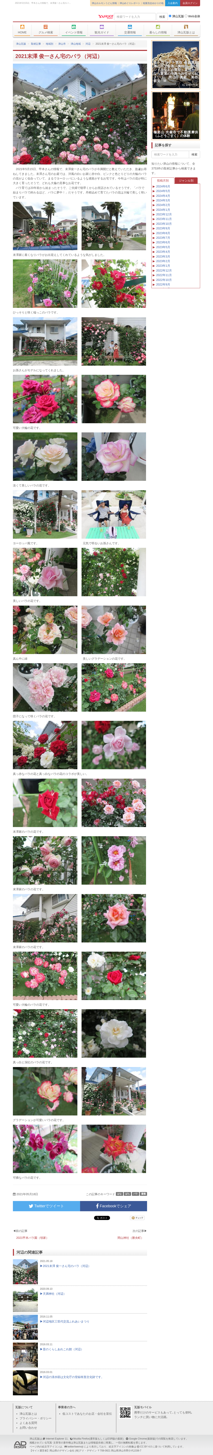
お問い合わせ (28, 1427)
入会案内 (173, 3)
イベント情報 (73, 29)
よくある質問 (28, 1423)
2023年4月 (163, 251)
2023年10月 (164, 223)
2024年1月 (163, 209)
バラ (135, 1194)
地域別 (49, 43)
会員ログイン (190, 3)
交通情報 (129, 29)
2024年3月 (163, 200)
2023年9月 (163, 228)
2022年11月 (164, 275)
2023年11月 (164, 219)
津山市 (62, 43)
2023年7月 (163, 237)
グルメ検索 (45, 29)
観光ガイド (101, 29)
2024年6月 (163, 186)
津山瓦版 (43, 16)
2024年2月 (163, 205)
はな (119, 1194)
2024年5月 (163, 191)
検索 (162, 16)
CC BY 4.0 (146, 1446)
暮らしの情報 (158, 29)
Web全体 (192, 16)
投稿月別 (163, 180)
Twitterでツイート (46, 1206)
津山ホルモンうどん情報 (104, 3)
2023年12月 (164, 214)
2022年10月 (164, 280)
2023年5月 (163, 247)
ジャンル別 (186, 180)
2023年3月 (163, 256)
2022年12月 (164, 270)
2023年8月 (163, 233)
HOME (22, 29)
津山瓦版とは (186, 29)
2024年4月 (163, 195)
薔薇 (143, 1194)
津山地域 (76, 43)
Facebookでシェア (113, 1206)
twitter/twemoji (75, 1446)
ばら (127, 1194)
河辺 (87, 43)
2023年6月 (163, 242)
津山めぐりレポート (130, 3)
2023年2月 (163, 261)
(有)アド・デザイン (86, 1450)
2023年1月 (163, 265)
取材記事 (36, 43)
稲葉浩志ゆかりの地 (153, 3)
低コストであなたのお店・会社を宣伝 (87, 1413)
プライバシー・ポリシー (36, 1418)
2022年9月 (163, 284)
